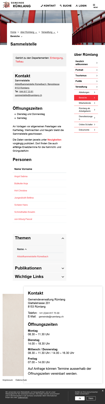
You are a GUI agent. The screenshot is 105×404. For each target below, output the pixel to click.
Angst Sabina (21, 179)
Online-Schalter (86, 124)
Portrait (79, 70)
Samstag (18, 121)
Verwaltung (81, 87)
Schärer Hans (21, 218)
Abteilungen (84, 92)
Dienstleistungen (86, 117)
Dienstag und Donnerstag (27, 117)
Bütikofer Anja (22, 186)
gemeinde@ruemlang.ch (53, 336)
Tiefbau (19, 61)
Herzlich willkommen (81, 62)
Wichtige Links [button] (29, 296)
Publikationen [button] (28, 287)
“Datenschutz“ (23, 398)
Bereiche (88, 97)
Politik (78, 81)
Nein (91, 398)
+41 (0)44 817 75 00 (51, 332)
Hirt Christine (21, 196)
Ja (80, 398)
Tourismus (81, 75)
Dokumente (84, 130)
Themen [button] (23, 257)
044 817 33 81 (27, 94)
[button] (28, 32)
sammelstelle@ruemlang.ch (30, 98)
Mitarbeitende (85, 103)
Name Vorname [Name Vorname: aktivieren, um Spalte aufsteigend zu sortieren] (23, 172)
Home (13, 32)
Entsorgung (56, 58)
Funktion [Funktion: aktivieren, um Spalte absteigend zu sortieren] (41, 172)
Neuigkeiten (54, 142)
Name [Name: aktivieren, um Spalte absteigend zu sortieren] (20, 269)
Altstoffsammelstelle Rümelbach (34, 276)
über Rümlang (86, 54)
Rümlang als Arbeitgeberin (85, 109)
